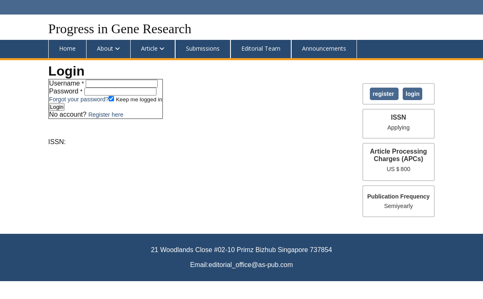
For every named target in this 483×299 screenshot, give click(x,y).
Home (67, 48)
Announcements (324, 48)
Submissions (203, 48)
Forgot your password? (79, 99)
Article (149, 48)
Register (384, 94)
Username (67, 83)
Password (66, 91)
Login (412, 94)
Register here (105, 114)
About (105, 48)
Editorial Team (260, 48)
